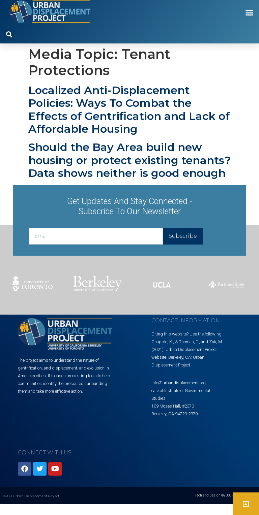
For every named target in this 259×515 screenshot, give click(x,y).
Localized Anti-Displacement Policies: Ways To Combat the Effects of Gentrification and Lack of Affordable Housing (129, 109)
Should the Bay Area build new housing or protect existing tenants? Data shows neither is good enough (129, 160)
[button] (249, 12)
